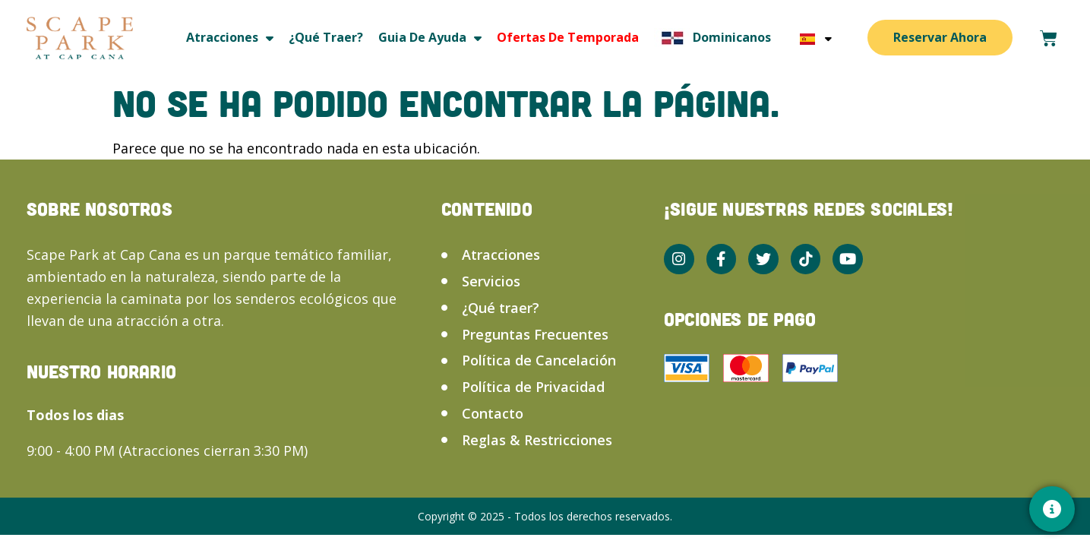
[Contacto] (1052, 509)
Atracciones (229, 37)
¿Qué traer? (326, 37)
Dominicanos (712, 37)
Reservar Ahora (940, 37)
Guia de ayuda (430, 37)
